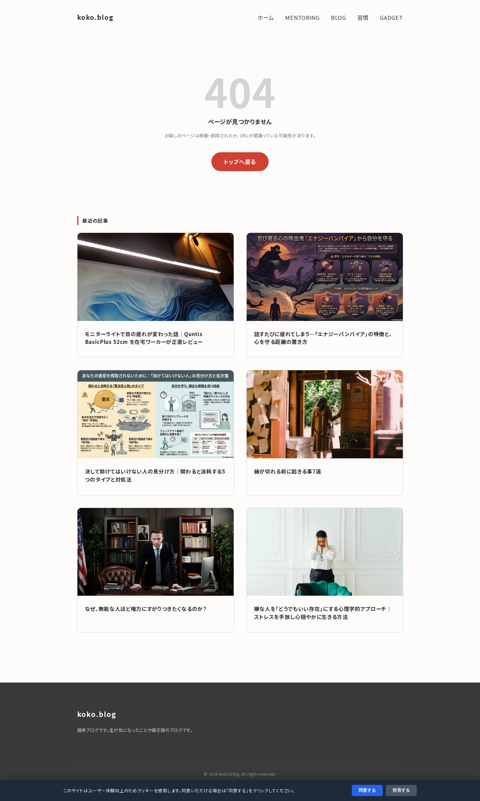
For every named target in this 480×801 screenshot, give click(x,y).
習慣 (363, 17)
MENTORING (302, 17)
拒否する (401, 790)
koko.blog (95, 17)
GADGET (391, 17)
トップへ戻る (240, 162)
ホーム (266, 17)
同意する (367, 790)
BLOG (338, 17)
